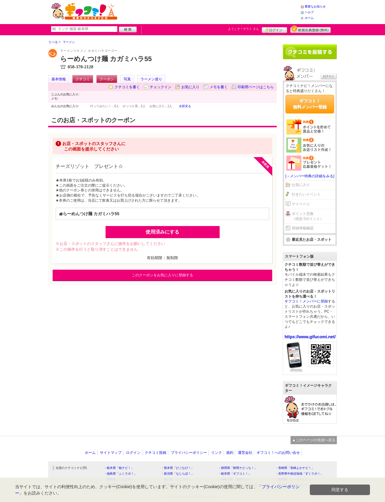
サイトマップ (111, 453)
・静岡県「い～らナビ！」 (293, 479)
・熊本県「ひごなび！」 (177, 467)
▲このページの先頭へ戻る (313, 440)
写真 (127, 79)
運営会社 (245, 453)
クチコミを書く (127, 87)
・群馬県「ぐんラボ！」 (120, 479)
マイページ (301, 204)
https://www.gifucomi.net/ (310, 336)
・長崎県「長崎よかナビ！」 (294, 467)
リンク (216, 453)
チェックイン (160, 87)
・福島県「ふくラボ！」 (120, 473)
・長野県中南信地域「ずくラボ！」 (299, 473)
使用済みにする (162, 231)
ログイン (274, 29)
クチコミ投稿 (155, 453)
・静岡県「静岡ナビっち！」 (237, 467)
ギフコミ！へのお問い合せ (278, 453)
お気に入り (190, 87)
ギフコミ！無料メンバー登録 (310, 103)
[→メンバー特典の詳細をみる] (309, 176)
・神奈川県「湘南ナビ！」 (236, 479)
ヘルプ (309, 12)
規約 (229, 453)
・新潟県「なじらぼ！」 (177, 473)
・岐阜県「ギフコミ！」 (234, 473)
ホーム (309, 18)
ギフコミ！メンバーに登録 (306, 301)
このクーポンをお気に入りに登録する (162, 275)
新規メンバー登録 (310, 29)
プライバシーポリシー (189, 453)
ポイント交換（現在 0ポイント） (308, 216)
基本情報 (58, 79)
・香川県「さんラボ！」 (177, 479)
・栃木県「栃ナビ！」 (119, 467)
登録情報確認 (302, 228)
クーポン (107, 79)
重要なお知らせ (315, 6)
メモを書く (219, 87)
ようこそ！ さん (243, 28)
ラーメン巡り (151, 79)
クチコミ (82, 79)
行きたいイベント (306, 194)
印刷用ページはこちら (256, 87)
